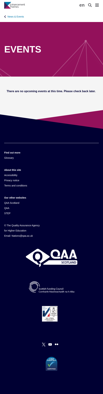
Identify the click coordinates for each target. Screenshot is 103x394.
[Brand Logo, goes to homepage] (27, 5)
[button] (82, 5)
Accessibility (10, 175)
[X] (43, 344)
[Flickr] (56, 344)
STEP (7, 213)
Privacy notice (11, 180)
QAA (6, 208)
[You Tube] (50, 344)
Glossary (9, 157)
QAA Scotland (11, 203)
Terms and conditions (15, 185)
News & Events (15, 16)
